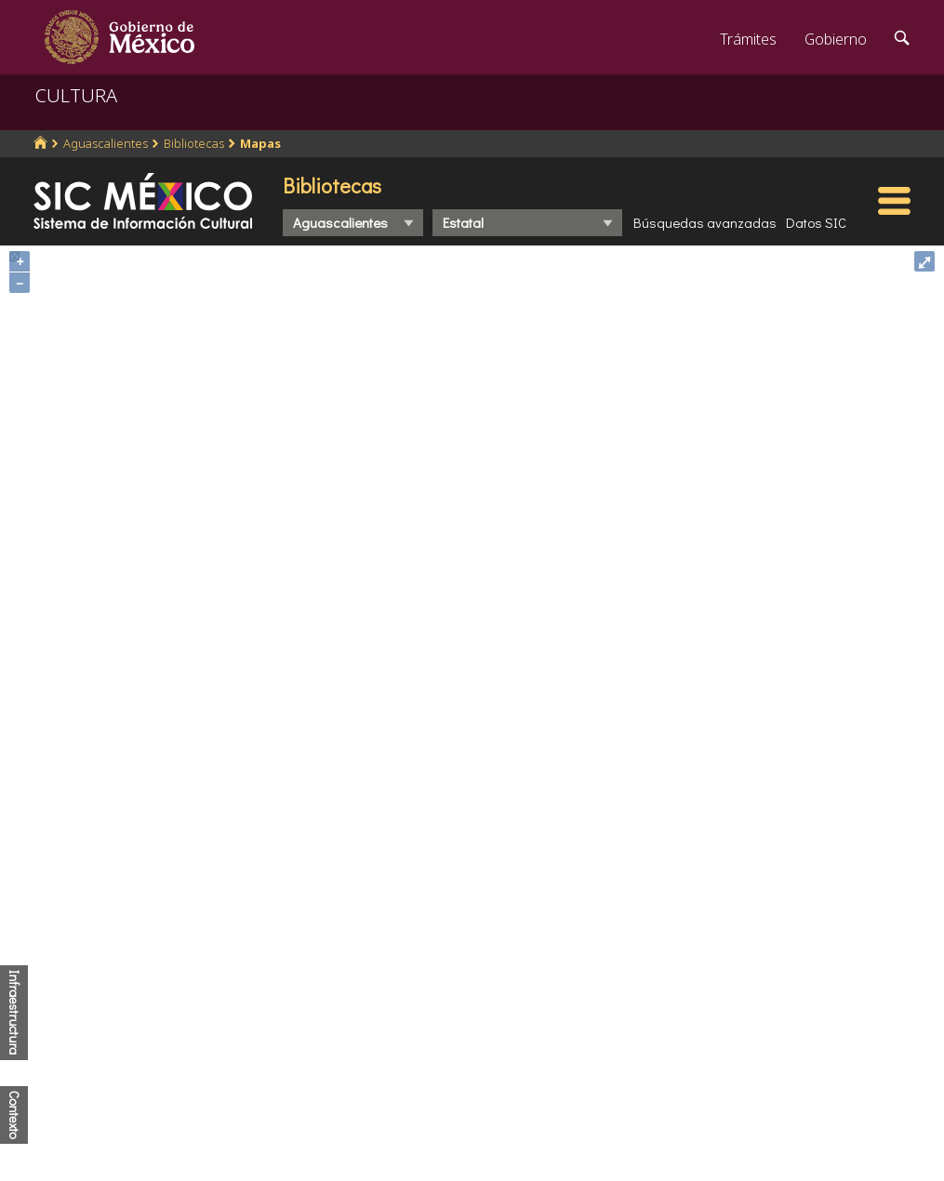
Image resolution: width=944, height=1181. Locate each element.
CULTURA (76, 95)
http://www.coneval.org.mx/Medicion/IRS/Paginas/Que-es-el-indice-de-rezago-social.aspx (493, 779)
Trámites (748, 39)
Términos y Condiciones (566, 1138)
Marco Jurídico (309, 1012)
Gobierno (835, 39)
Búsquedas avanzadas (705, 222)
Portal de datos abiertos (567, 1075)
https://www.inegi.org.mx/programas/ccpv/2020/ (471, 752)
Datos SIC (816, 222)
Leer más (593, 1037)
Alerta (280, 1130)
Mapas (260, 143)
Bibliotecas (194, 143)
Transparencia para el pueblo (358, 1098)
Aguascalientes (105, 143)
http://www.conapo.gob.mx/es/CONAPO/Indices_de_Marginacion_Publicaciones (463, 766)
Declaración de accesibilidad (581, 1106)
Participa (290, 980)
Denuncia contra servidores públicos (781, 946)
